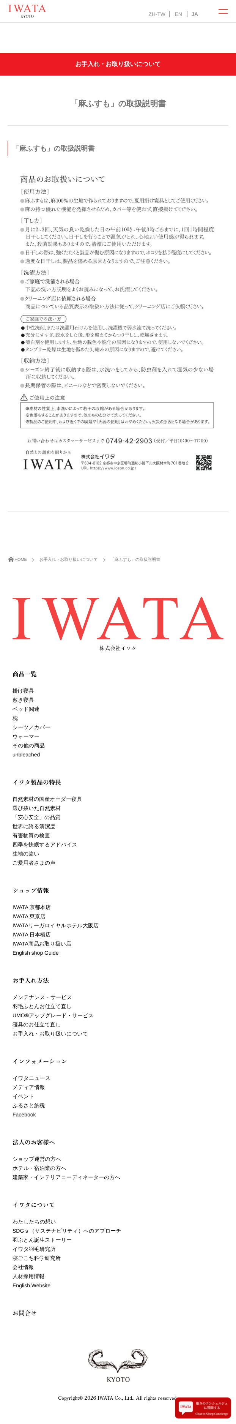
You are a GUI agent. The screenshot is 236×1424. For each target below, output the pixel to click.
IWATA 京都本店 (32, 907)
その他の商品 (29, 745)
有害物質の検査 (31, 835)
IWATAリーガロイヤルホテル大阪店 (56, 925)
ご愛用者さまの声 (34, 863)
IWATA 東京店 (29, 916)
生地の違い (26, 854)
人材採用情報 (28, 1276)
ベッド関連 (26, 709)
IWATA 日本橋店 (32, 934)
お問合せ (25, 1312)
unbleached (26, 754)
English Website (31, 1285)
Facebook (24, 1114)
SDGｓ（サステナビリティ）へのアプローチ (67, 1231)
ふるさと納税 (29, 1105)
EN (178, 14)
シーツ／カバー (31, 727)
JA (194, 14)
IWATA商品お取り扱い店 (42, 944)
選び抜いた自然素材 (37, 808)
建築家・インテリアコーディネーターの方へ (66, 1177)
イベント (23, 1096)
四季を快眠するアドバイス (45, 844)
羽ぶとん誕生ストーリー (42, 1240)
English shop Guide (35, 953)
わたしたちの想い (34, 1222)
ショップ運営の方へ (37, 1159)
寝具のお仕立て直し (37, 1024)
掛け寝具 (23, 691)
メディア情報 (29, 1087)
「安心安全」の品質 (36, 817)
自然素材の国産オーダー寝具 (47, 799)
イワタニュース (31, 1078)
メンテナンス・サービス (42, 997)
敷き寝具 (23, 700)
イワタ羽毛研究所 (34, 1249)
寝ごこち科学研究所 (37, 1258)
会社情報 (23, 1267)
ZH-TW (156, 14)
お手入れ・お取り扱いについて (50, 1034)
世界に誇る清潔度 (34, 826)
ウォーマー (26, 736)
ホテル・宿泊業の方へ (39, 1168)
